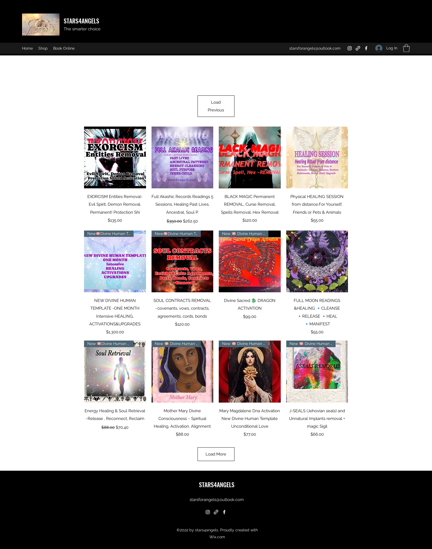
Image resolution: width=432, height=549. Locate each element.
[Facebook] (366, 48)
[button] (406, 48)
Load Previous (216, 106)
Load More (216, 454)
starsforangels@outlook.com (315, 48)
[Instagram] (349, 48)
